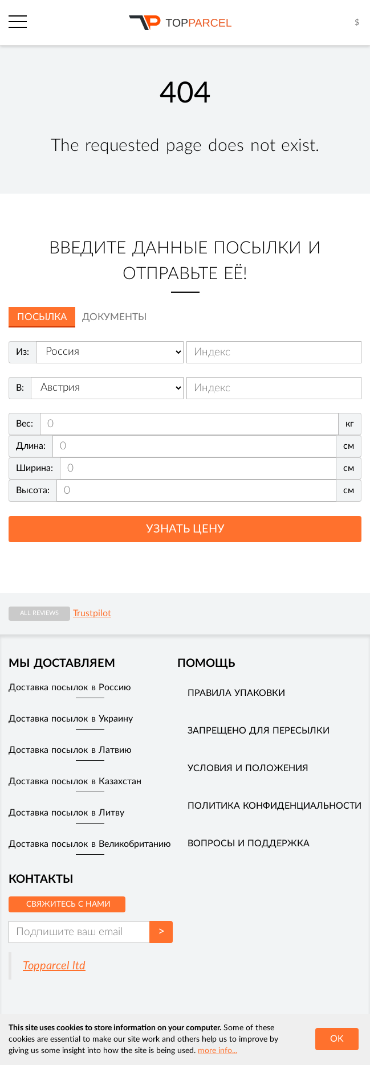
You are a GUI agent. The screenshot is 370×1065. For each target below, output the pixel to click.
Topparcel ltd (54, 966)
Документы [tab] (114, 317)
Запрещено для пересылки (259, 730)
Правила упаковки (236, 693)
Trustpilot (92, 613)
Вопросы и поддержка (249, 843)
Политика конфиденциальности (274, 805)
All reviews (39, 613)
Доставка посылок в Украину (71, 718)
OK (337, 1038)
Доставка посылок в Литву (66, 812)
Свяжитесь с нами (68, 904)
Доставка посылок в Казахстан (75, 781)
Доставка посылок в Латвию (70, 750)
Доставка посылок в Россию (70, 687)
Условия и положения (248, 768)
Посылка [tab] (42, 317)
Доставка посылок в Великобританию (90, 844)
